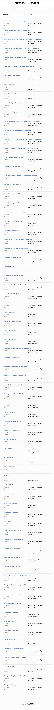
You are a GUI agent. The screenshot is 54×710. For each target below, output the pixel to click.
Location (40, 14)
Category (14, 14)
